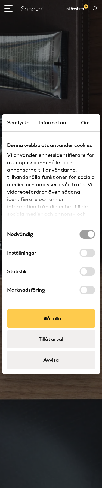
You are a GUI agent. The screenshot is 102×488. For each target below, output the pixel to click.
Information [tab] (52, 122)
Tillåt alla (51, 318)
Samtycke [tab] (18, 122)
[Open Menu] (8, 8)
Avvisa (51, 360)
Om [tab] (85, 122)
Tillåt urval (51, 339)
